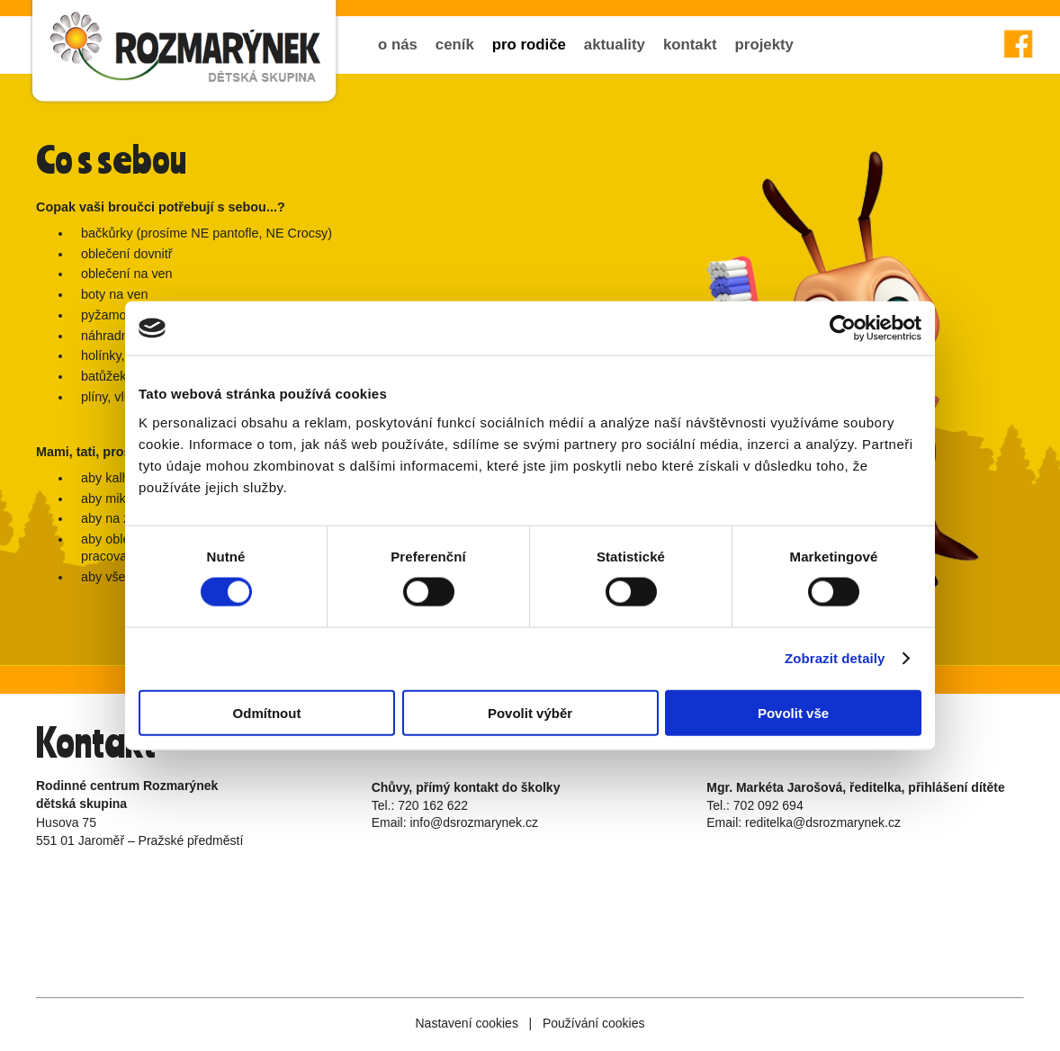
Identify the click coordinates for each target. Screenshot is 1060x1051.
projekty (764, 44)
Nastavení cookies (466, 1023)
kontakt (690, 44)
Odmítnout (267, 712)
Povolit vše (793, 712)
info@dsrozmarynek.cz (473, 822)
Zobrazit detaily (835, 658)
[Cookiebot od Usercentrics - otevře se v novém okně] (842, 328)
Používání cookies (594, 1023)
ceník (455, 44)
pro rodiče (529, 44)
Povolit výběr (530, 712)
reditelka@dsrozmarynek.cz (823, 822)
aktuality (614, 44)
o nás (398, 44)
